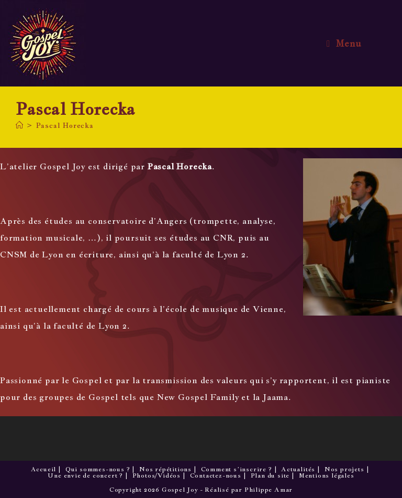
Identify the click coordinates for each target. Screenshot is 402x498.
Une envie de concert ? (85, 475)
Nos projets (344, 469)
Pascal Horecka (65, 125)
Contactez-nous (215, 475)
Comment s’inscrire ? (236, 469)
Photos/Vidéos (156, 475)
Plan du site (270, 475)
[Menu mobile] (344, 43)
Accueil (44, 469)
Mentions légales (326, 475)
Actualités (298, 469)
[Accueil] (20, 125)
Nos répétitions (165, 469)
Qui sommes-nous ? (97, 469)
